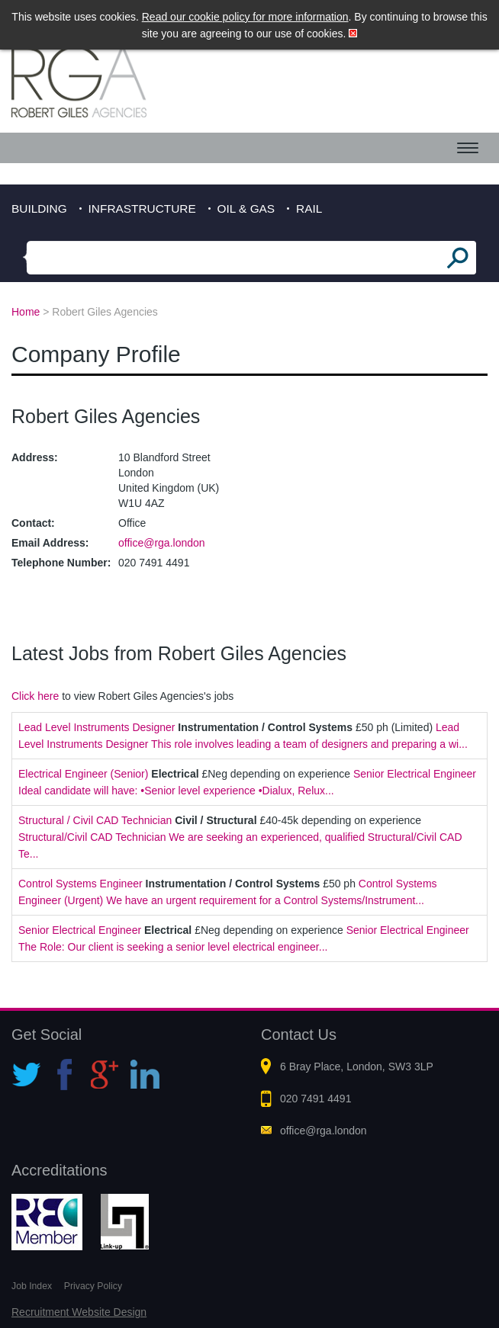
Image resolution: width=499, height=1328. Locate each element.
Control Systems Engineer (80, 883)
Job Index (31, 1286)
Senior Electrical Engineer (79, 930)
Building (39, 208)
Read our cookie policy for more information (245, 17)
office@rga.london (161, 543)
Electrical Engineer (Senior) (83, 774)
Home (25, 312)
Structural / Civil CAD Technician (95, 820)
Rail (309, 208)
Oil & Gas (246, 208)
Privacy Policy (93, 1286)
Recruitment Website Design (78, 1312)
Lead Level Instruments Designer (96, 727)
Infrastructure (142, 208)
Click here (35, 696)
